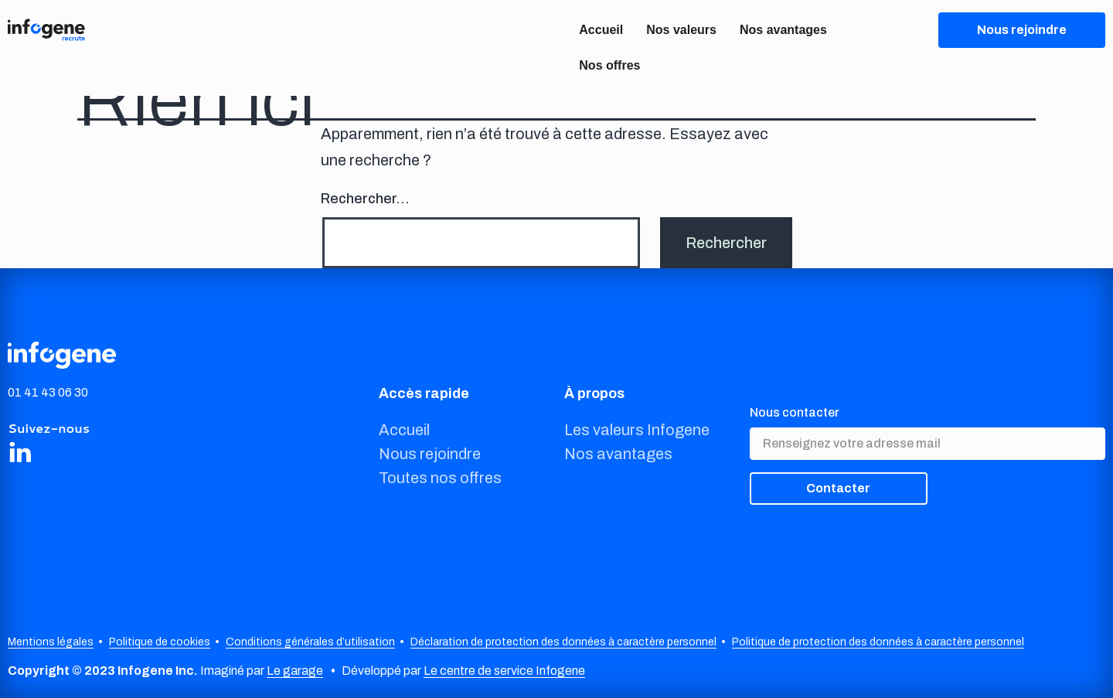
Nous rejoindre (430, 453)
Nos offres (609, 65)
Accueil (601, 29)
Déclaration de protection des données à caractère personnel (563, 642)
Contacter (838, 488)
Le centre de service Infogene (504, 670)
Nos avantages (783, 29)
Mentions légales (51, 642)
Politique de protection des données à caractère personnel (878, 642)
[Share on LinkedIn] (20, 451)
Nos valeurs (681, 29)
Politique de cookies (159, 642)
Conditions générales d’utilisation (310, 642)
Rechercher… (365, 198)
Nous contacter (794, 412)
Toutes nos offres (440, 477)
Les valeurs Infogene (637, 429)
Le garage (295, 670)
